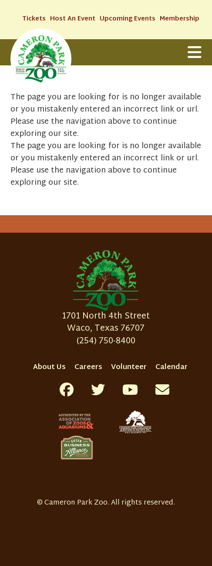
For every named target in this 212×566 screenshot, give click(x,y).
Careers (88, 367)
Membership (179, 19)
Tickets (34, 19)
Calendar (171, 367)
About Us (49, 367)
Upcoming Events (127, 19)
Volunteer (129, 367)
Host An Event (72, 19)
